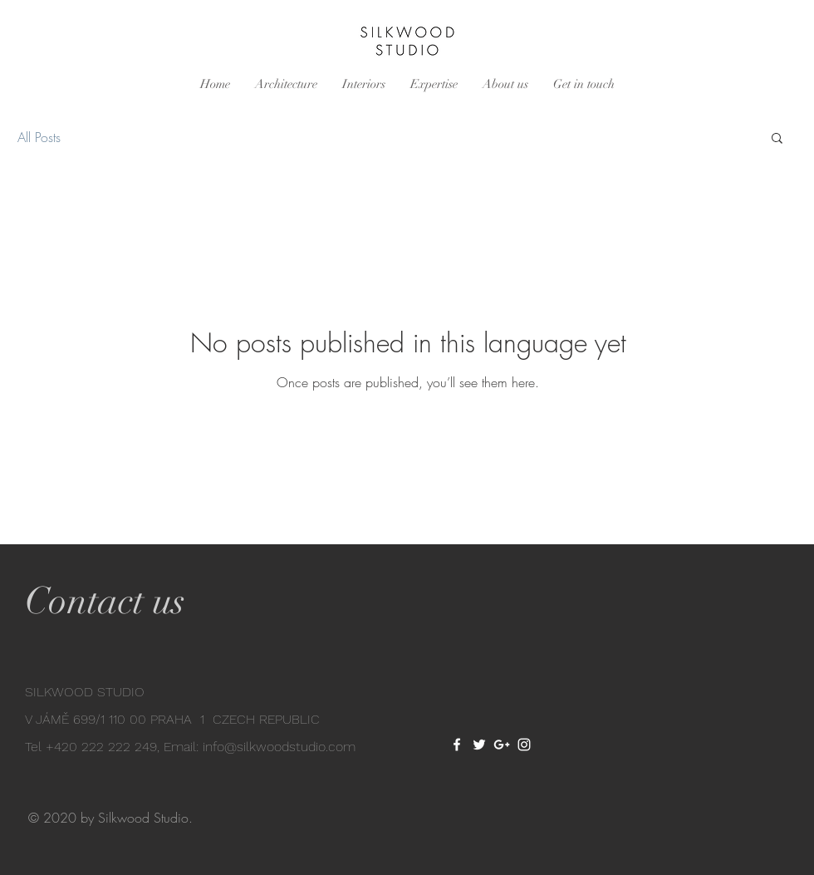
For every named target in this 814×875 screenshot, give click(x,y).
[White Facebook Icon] (457, 744)
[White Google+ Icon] (501, 744)
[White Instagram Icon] (524, 744)
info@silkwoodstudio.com (279, 747)
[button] (777, 139)
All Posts (39, 137)
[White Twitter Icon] (479, 744)
